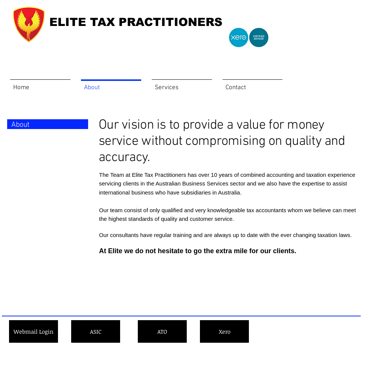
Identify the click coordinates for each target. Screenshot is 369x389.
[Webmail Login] (33, 331)
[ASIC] (95, 331)
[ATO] (162, 331)
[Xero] (224, 331)
